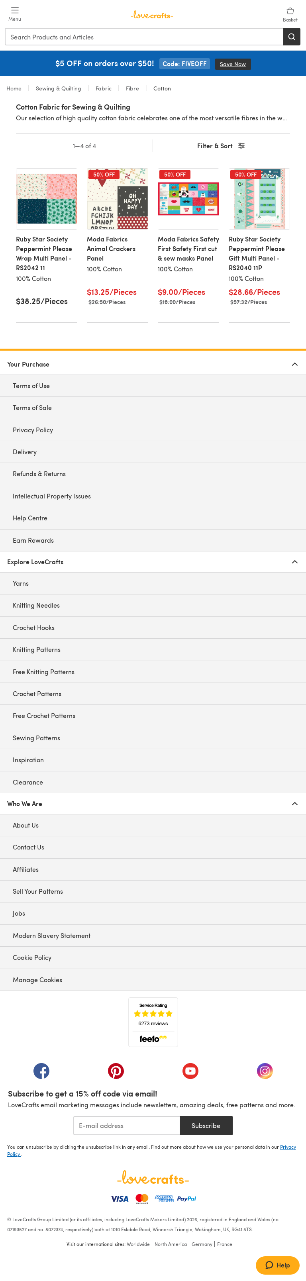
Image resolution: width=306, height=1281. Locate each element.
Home (14, 88)
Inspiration (28, 759)
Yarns (21, 583)
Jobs (19, 913)
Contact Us (28, 847)
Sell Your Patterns (38, 891)
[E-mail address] (126, 1125)
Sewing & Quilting (58, 88)
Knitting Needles (36, 605)
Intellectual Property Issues (52, 496)
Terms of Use (31, 385)
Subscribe (206, 1125)
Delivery (25, 451)
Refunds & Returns (39, 473)
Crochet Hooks (34, 627)
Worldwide (138, 1244)
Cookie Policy (32, 957)
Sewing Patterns (36, 738)
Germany (202, 1244)
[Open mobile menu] (15, 14)
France (224, 1244)
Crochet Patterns (37, 693)
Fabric (103, 88)
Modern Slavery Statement (51, 935)
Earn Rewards (33, 540)
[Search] (291, 36)
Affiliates (26, 869)
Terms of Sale (32, 407)
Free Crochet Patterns (44, 715)
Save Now (235, 64)
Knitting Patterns (37, 649)
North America (171, 1244)
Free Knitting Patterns (44, 671)
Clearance (28, 782)
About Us (26, 825)
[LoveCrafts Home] (153, 1177)
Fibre (132, 88)
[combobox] (144, 36)
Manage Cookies (37, 979)
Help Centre (30, 518)
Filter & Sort (221, 146)
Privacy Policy (33, 430)
